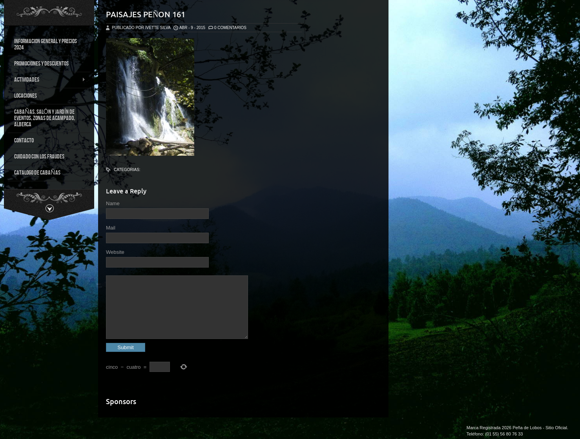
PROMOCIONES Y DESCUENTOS (41, 63)
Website (115, 252)
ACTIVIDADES (47, 80)
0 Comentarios (230, 28)
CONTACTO (24, 140)
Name (113, 203)
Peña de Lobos (527, 427)
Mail (110, 228)
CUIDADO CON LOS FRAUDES (39, 156)
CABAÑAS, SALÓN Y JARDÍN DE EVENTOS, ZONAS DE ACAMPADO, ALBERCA (44, 118)
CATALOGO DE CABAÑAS (37, 173)
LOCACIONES (25, 96)
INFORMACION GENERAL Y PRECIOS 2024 (45, 44)
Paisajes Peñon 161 (145, 14)
